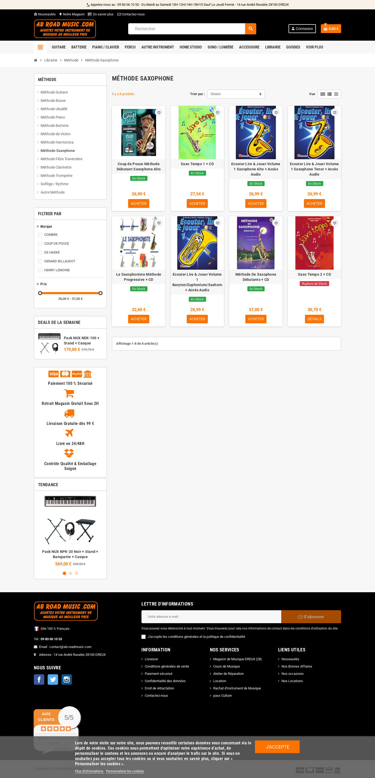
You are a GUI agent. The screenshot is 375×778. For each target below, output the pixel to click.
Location (219, 681)
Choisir (215, 94)
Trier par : (197, 94)
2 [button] (70, 573)
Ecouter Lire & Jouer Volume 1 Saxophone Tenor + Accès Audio (314, 169)
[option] (70, 530)
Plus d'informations (89, 771)
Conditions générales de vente (167, 666)
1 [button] (64, 573)
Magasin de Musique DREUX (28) (237, 659)
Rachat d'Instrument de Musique (237, 688)
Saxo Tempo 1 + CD (197, 164)
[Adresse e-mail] (211, 616)
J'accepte (277, 747)
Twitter (53, 679)
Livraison (151, 659)
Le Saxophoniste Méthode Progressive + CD (138, 277)
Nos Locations (292, 681)
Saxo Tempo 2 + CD (314, 274)
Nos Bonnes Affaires (297, 666)
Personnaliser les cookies (125, 771)
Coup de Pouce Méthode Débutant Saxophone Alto (139, 166)
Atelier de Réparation (228, 674)
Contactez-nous (131, 14)
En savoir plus (103, 14)
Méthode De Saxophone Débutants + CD (256, 277)
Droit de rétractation (159, 688)
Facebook (39, 679)
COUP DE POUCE (56, 243)
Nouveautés (45, 14)
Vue (312, 94)
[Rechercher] (192, 28)
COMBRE (51, 235)
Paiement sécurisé (158, 674)
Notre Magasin (72, 14)
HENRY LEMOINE (57, 270)
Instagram (66, 679)
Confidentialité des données (165, 681)
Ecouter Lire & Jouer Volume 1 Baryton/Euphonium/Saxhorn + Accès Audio (197, 282)
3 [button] (76, 573)
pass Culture (222, 695)
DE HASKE (52, 252)
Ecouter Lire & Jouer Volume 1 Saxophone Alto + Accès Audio (255, 169)
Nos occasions (293, 674)
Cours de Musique (226, 666)
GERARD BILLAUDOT (60, 261)
